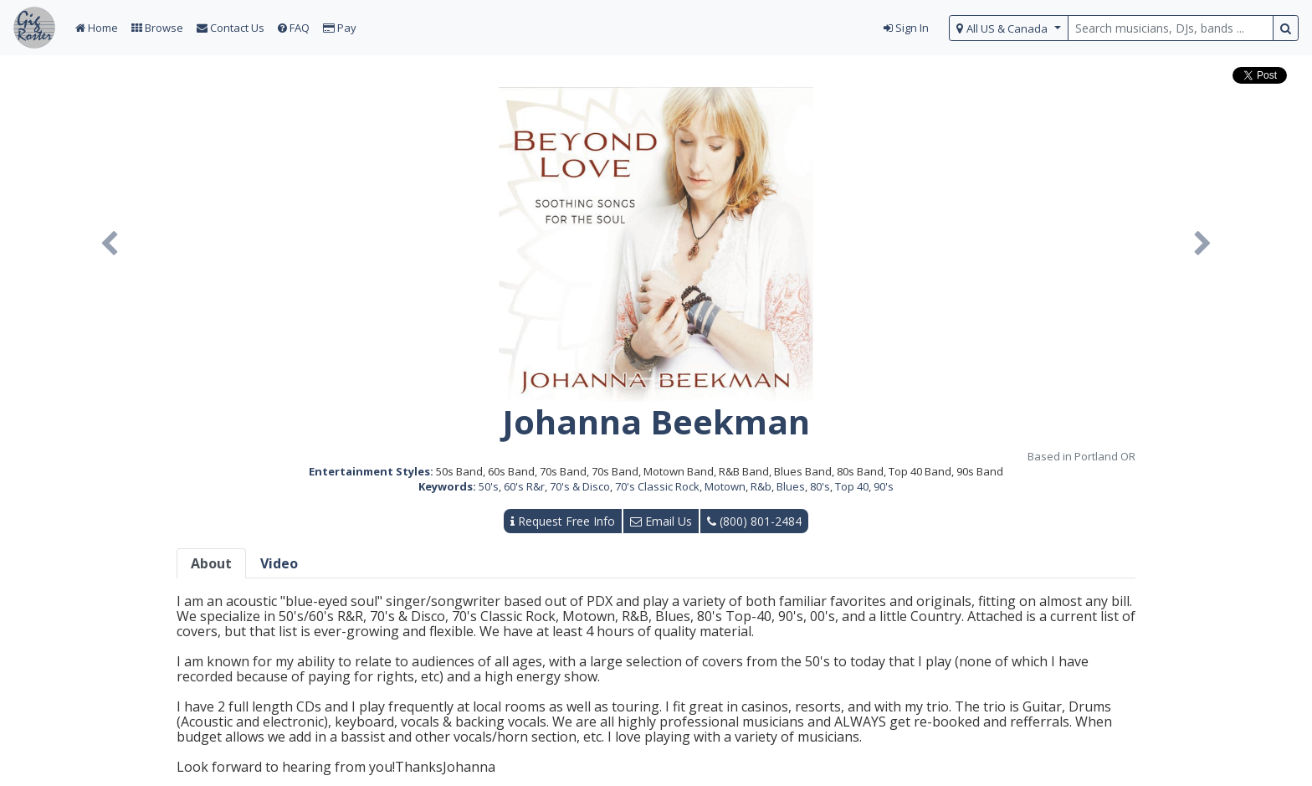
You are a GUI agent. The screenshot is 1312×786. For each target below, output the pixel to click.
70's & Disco (580, 486)
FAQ (294, 27)
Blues (790, 486)
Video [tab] (279, 563)
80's (820, 486)
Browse (157, 27)
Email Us (661, 521)
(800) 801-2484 (754, 521)
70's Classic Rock (657, 486)
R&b (761, 486)
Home (96, 27)
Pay (339, 27)
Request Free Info (562, 521)
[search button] (1286, 28)
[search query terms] (1171, 28)
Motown (725, 486)
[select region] (1009, 28)
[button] (109, 244)
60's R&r (524, 486)
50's (489, 486)
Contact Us (230, 27)
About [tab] (211, 563)
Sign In (906, 27)
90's (884, 486)
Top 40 (852, 486)
